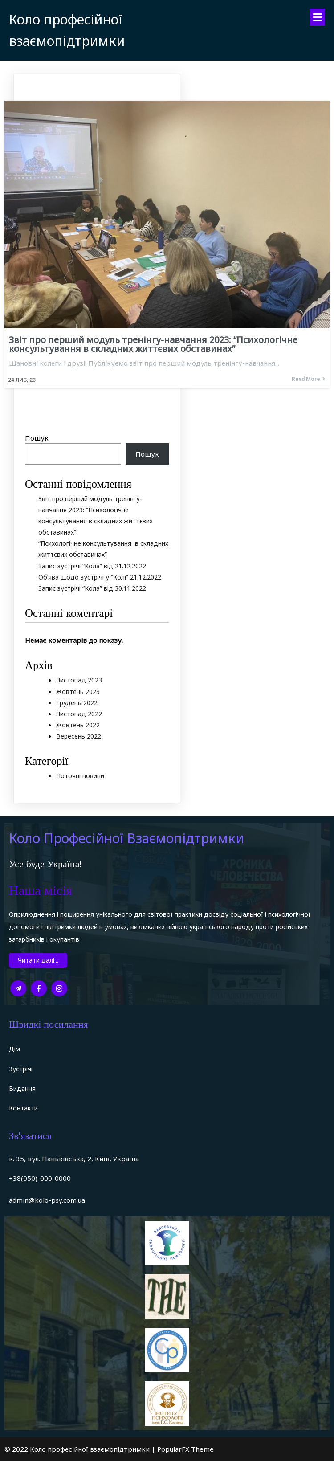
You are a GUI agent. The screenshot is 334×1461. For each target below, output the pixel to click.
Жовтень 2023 (78, 691)
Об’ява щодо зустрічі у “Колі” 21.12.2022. (100, 577)
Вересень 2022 (78, 736)
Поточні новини (80, 775)
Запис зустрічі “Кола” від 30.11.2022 (92, 588)
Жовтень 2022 (78, 725)
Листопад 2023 (79, 680)
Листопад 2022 (79, 714)
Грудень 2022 (77, 702)
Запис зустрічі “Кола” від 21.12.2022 (92, 566)
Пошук (37, 437)
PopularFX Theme (185, 1449)
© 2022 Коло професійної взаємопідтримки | (80, 1449)
